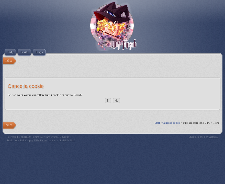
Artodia (213, 136)
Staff (157, 122)
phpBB (25, 136)
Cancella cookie (171, 122)
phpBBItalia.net (38, 140)
